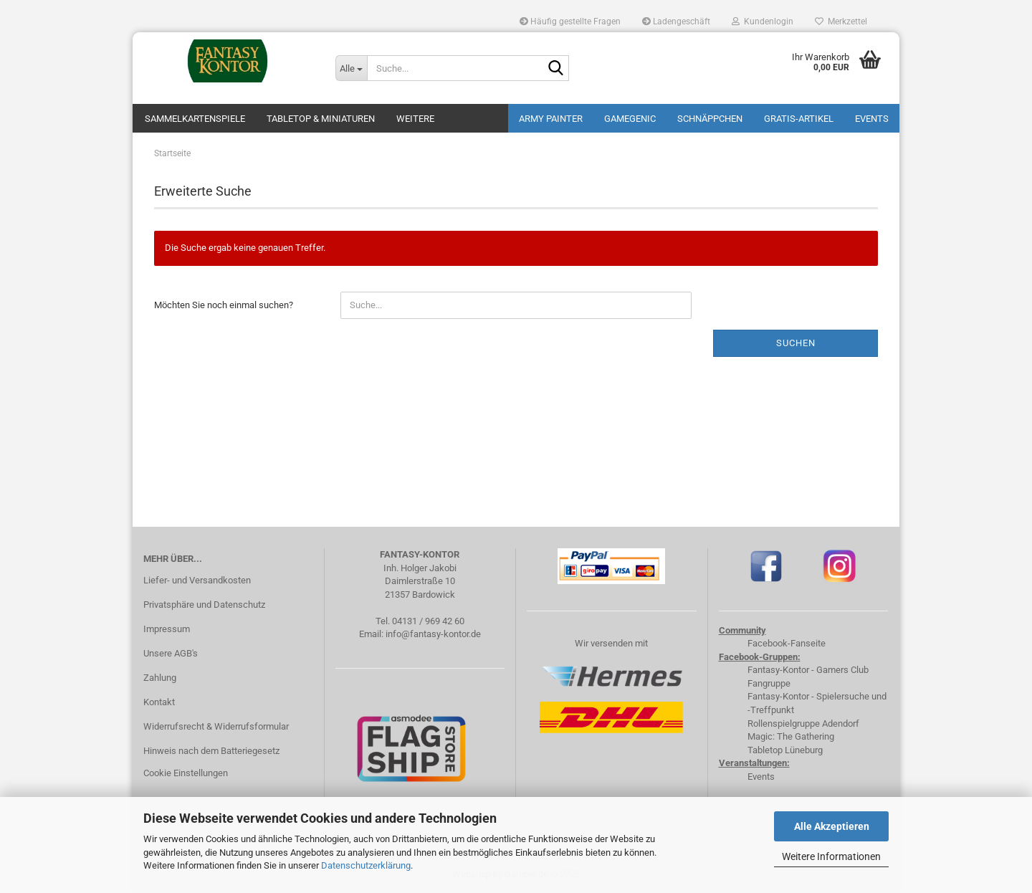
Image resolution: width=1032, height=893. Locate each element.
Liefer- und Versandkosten (197, 580)
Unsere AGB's (170, 653)
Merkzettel (841, 21)
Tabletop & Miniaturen (321, 118)
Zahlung (159, 677)
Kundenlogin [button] (762, 21)
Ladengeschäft (676, 21)
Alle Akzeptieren (831, 826)
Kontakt (159, 702)
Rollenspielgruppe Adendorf (803, 723)
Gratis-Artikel (798, 118)
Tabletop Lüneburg (785, 750)
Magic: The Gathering (790, 736)
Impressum (166, 629)
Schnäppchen (709, 118)
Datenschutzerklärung (366, 865)
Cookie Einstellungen (185, 773)
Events (872, 118)
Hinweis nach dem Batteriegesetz (211, 750)
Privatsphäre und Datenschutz (204, 604)
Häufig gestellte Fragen (570, 21)
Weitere (415, 118)
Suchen (796, 343)
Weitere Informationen (831, 856)
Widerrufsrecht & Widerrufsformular (216, 726)
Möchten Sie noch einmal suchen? (223, 305)
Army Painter (551, 118)
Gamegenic (630, 118)
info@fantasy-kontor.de (433, 634)
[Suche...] (351, 68)
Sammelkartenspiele (195, 118)
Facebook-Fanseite (786, 643)
